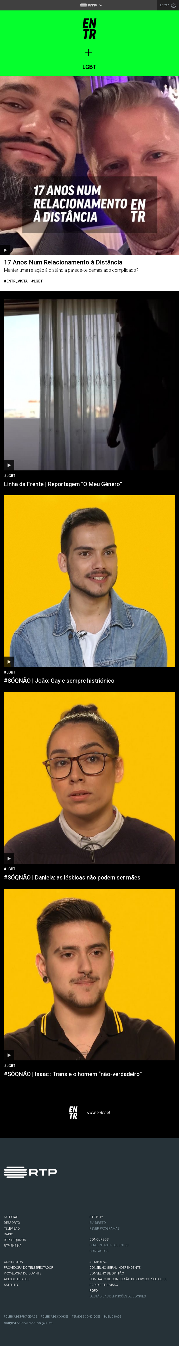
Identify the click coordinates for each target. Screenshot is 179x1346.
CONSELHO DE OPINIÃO (107, 1273)
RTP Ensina (13, 1246)
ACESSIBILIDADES (16, 1279)
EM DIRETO (98, 1223)
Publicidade (112, 1316)
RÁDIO (8, 1234)
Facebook (10, 1200)
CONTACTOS (13, 1262)
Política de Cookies (54, 1316)
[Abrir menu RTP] (89, 5)
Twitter (24, 1200)
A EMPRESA (98, 1262)
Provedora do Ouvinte (22, 1273)
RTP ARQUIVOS (15, 1240)
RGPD (94, 1290)
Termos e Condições (86, 1316)
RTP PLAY (96, 1217)
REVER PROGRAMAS (104, 1228)
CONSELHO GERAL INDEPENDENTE (115, 1268)
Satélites (11, 1285)
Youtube (54, 1200)
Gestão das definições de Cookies (118, 1296)
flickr (68, 1200)
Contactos (99, 1251)
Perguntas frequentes (109, 1245)
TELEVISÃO (12, 1228)
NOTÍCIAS (11, 1217)
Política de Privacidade (20, 1316)
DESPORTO (12, 1223)
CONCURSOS (99, 1239)
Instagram (39, 1200)
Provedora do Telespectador (28, 1268)
